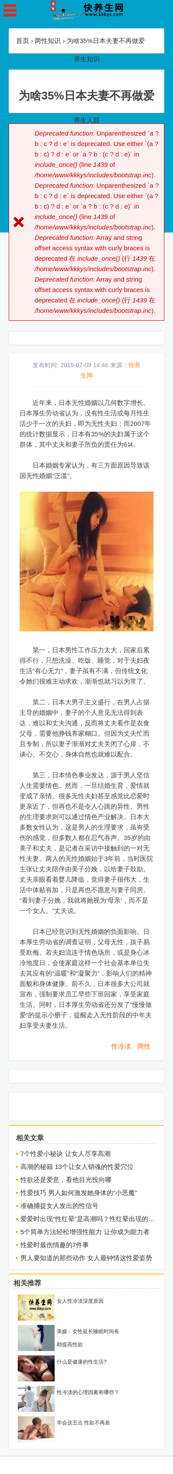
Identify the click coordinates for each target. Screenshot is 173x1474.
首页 (22, 40)
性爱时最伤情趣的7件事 (54, 1244)
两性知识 (48, 40)
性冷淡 (121, 1046)
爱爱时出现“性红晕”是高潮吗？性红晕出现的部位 (88, 1218)
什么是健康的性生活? (82, 1362)
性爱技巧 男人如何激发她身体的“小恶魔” (78, 1192)
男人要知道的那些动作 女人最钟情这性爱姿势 (86, 1258)
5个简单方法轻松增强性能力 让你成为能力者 (85, 1231)
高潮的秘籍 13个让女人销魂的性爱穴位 (77, 1166)
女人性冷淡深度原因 (80, 1301)
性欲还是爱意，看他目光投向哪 (65, 1179)
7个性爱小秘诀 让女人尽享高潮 (65, 1153)
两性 (143, 1046)
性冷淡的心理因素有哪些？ (88, 1392)
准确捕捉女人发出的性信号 (59, 1205)
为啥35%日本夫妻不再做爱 (106, 40)
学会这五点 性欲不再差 (83, 1423)
